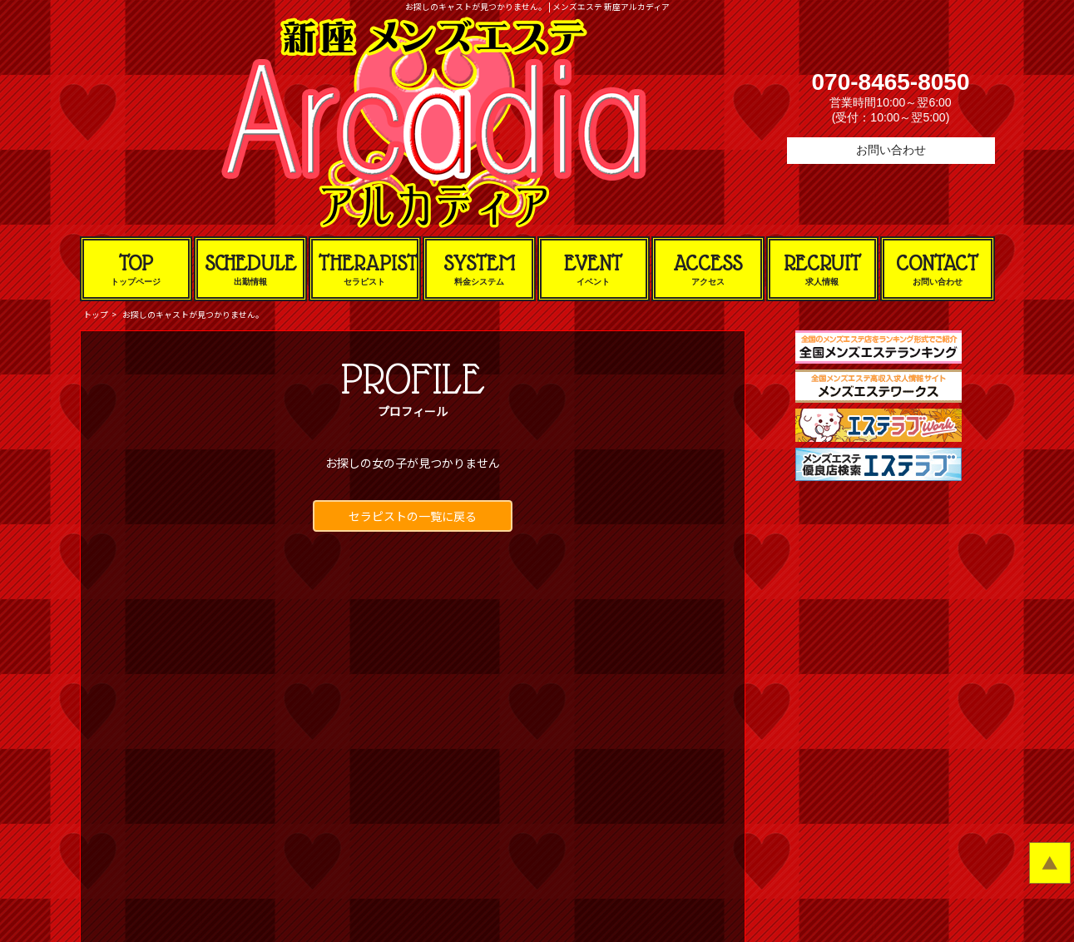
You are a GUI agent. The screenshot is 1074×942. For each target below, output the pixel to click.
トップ (95, 314)
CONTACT (937, 269)
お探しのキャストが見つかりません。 (193, 314)
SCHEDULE (250, 269)
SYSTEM (479, 269)
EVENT (594, 269)
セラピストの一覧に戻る (413, 516)
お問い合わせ (891, 149)
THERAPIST (368, 269)
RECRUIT (822, 269)
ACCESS (708, 269)
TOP (136, 269)
